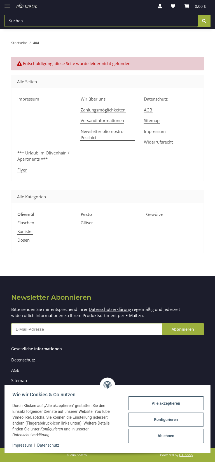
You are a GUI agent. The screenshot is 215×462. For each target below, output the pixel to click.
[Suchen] (101, 21)
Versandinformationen (102, 120)
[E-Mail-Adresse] (86, 329)
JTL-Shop (186, 455)
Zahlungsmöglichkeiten (103, 110)
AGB (148, 110)
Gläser (87, 222)
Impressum (28, 99)
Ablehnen (164, 436)
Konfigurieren (164, 419)
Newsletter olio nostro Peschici (102, 134)
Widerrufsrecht (158, 142)
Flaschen (25, 222)
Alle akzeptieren (164, 403)
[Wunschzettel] (173, 6)
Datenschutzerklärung (110, 309)
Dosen (23, 240)
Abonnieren (183, 329)
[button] (159, 6)
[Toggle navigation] (7, 3)
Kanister (25, 231)
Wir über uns (93, 99)
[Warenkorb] (195, 6)
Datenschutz (156, 99)
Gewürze (154, 214)
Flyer (22, 170)
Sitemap (152, 120)
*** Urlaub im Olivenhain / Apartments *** (43, 156)
